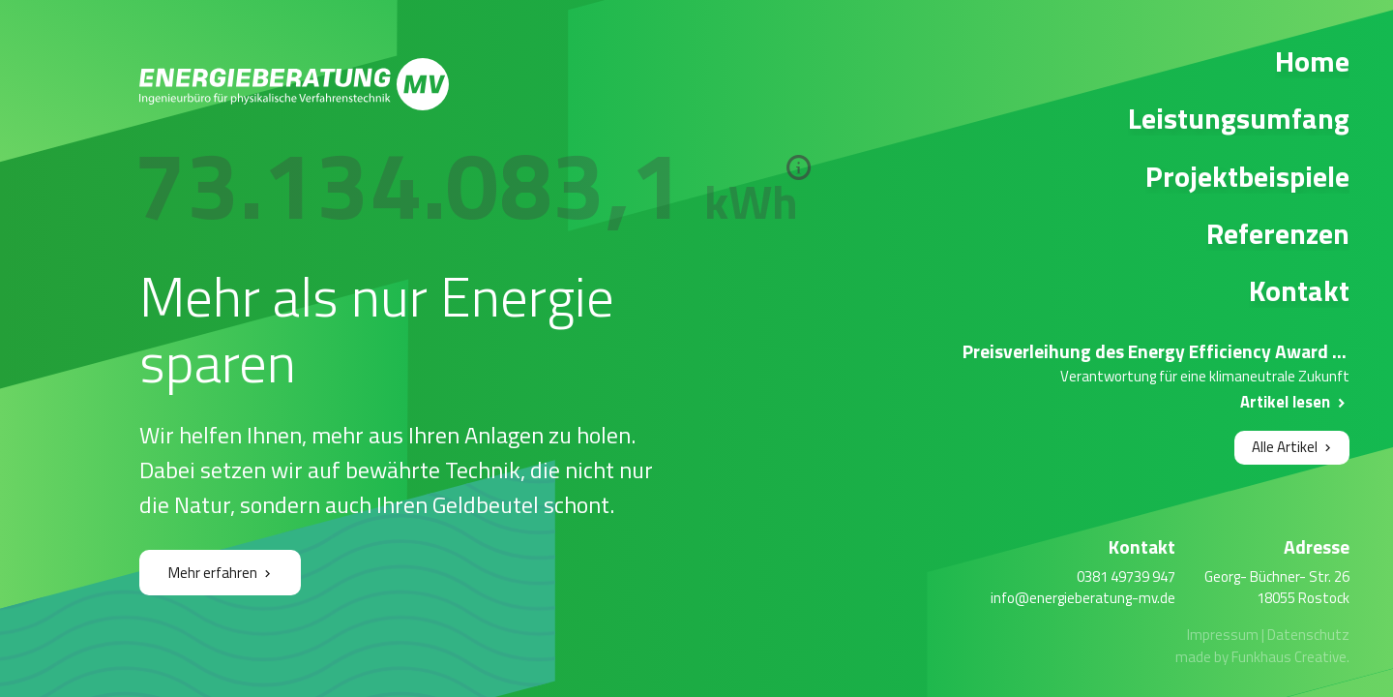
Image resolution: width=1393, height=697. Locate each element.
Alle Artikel (1285, 447)
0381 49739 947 (1126, 576)
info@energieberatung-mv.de (1083, 598)
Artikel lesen (1285, 401)
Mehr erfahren (212, 572)
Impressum (1223, 634)
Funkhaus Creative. (1290, 657)
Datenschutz (1308, 634)
